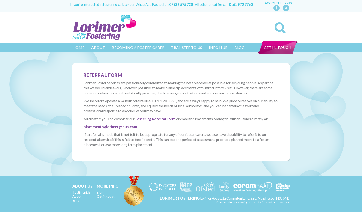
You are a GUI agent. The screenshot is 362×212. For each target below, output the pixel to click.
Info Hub (218, 47)
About (98, 47)
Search (280, 27)
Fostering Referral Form (155, 118)
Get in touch (277, 47)
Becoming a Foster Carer (138, 47)
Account (273, 3)
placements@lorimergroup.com (110, 126)
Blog (239, 47)
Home (78, 47)
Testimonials (81, 192)
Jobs (288, 3)
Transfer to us (186, 47)
